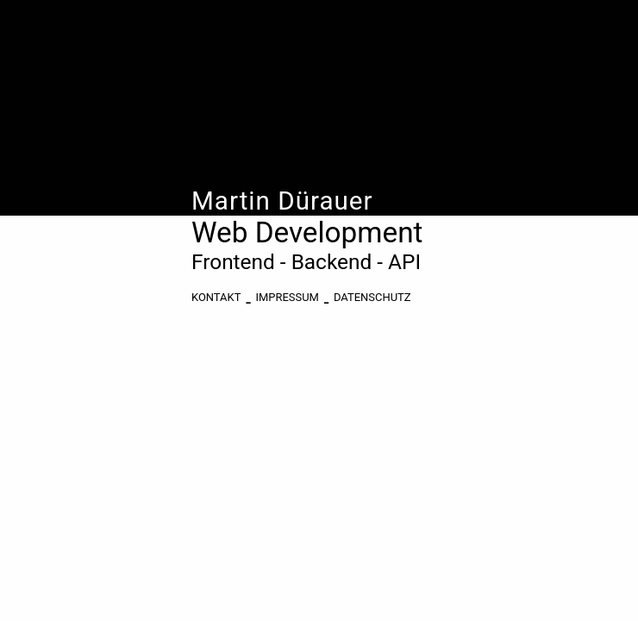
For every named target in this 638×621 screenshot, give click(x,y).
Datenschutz (372, 297)
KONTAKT (216, 297)
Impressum (287, 297)
